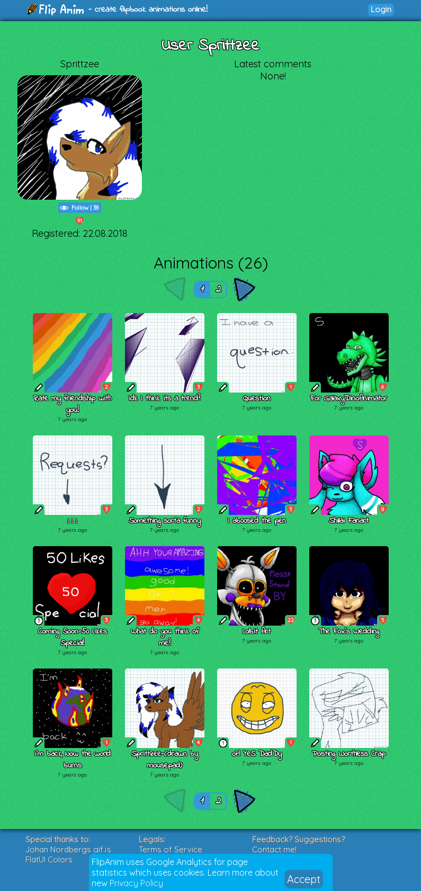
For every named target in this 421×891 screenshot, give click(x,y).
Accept (303, 879)
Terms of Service (170, 849)
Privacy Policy (136, 883)
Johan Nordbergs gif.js (68, 849)
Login (381, 9)
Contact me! (274, 849)
